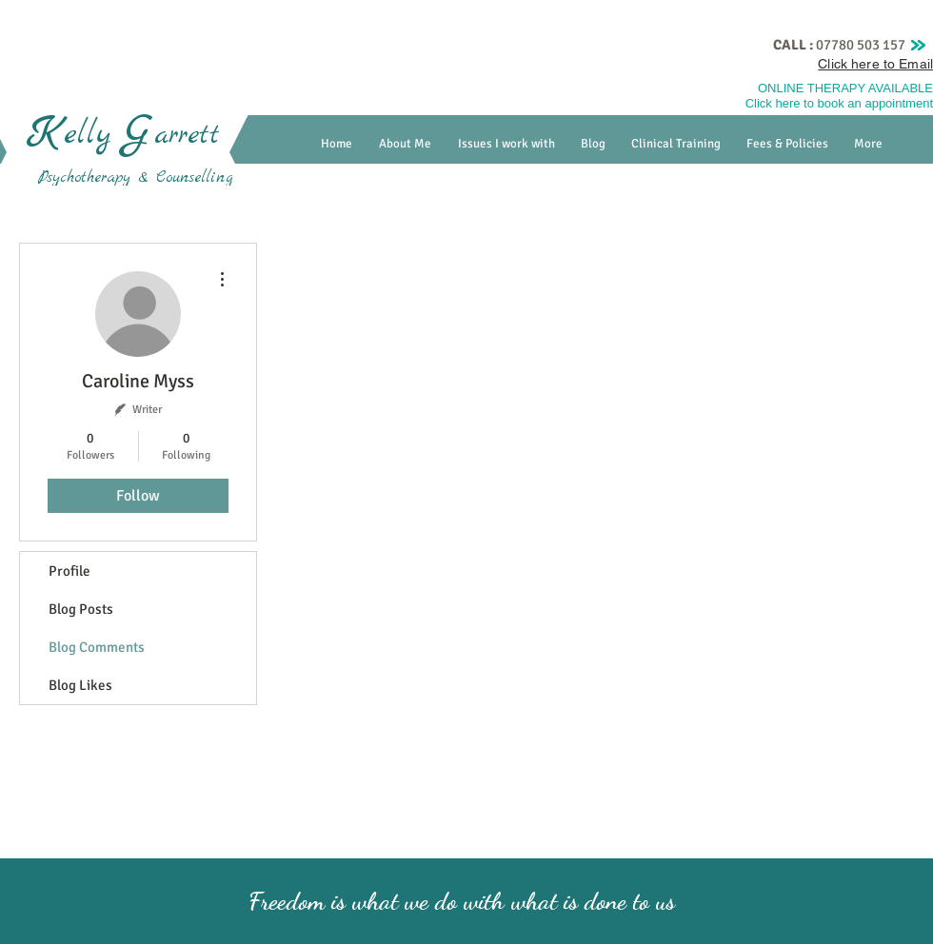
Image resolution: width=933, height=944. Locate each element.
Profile (69, 571)
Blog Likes (80, 685)
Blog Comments (97, 647)
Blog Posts (81, 609)
